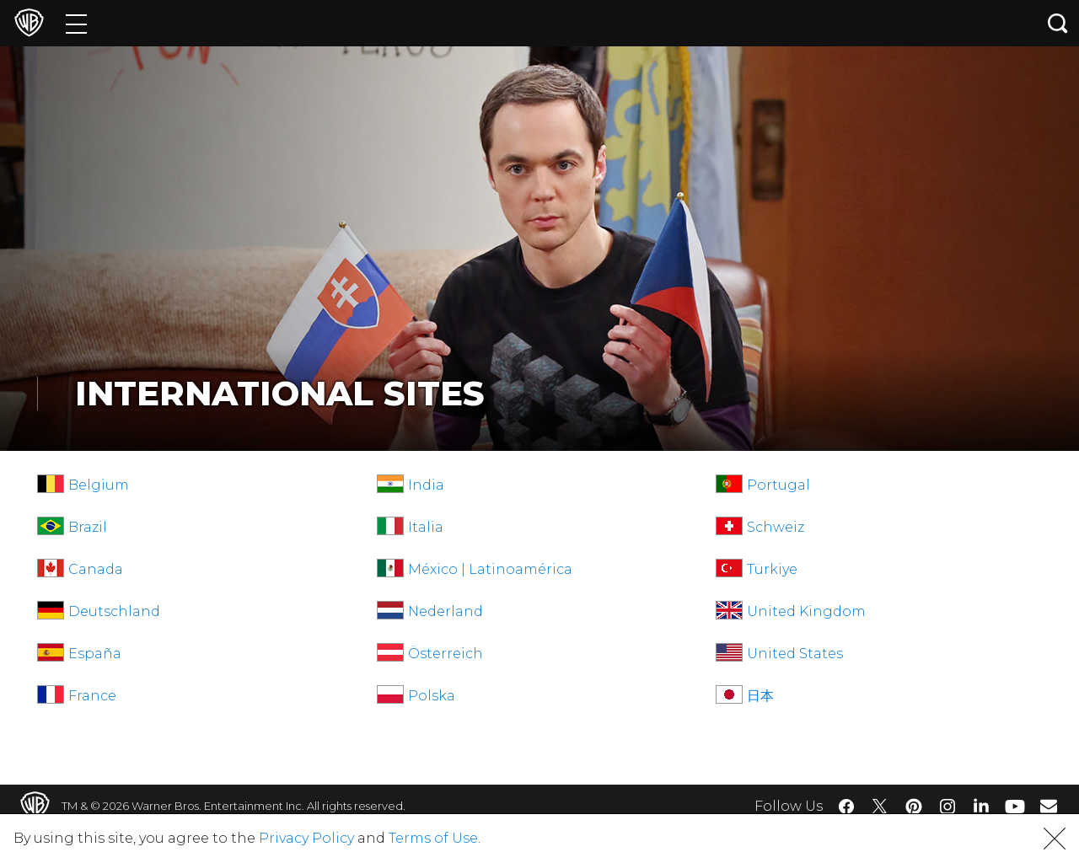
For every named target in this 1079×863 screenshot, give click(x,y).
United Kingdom (806, 611)
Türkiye (772, 569)
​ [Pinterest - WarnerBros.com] (914, 806)
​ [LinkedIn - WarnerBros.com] (981, 804)
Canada (95, 569)
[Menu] (76, 23)
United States (795, 654)
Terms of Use (433, 838)
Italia (425, 527)
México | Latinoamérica (490, 569)
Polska (431, 696)
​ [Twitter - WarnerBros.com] (880, 806)
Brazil (87, 527)
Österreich (445, 654)
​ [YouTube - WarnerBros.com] (1015, 806)
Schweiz (775, 527)
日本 (760, 696)
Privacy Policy (306, 838)
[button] (1055, 839)
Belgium (98, 485)
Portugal (778, 485)
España (94, 654)
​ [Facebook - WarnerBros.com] (846, 806)
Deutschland (114, 611)
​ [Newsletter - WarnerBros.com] (1049, 805)
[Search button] (1058, 23)
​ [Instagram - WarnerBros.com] (947, 806)
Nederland (445, 611)
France (92, 696)
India (426, 485)
